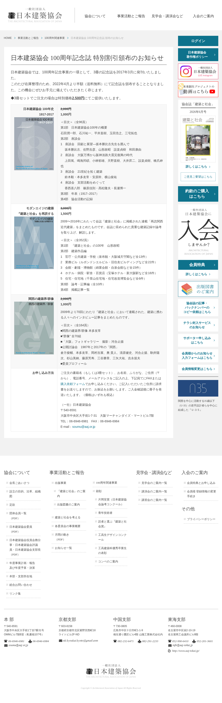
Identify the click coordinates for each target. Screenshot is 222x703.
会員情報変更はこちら (197, 369)
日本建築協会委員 (20, 529)
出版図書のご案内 (68, 504)
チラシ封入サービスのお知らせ (197, 325)
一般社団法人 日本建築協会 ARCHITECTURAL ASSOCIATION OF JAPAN (41, 15)
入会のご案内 (203, 16)
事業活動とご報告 (131, 16)
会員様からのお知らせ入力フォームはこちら (197, 355)
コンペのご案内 (108, 561)
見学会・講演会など (167, 16)
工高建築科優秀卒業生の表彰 (112, 551)
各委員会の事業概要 (67, 526)
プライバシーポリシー (201, 519)
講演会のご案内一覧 (154, 491)
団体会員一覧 (17, 516)
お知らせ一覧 (63, 548)
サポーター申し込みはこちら (197, 340)
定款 (12, 504)
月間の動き (62, 537)
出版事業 (60, 483)
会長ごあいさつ (19, 483)
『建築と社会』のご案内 (71, 494)
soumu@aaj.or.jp (83, 426)
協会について (95, 16)
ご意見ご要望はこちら (198, 176)
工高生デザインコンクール (112, 537)
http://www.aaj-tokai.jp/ (185, 650)
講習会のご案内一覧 (154, 500)
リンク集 (15, 593)
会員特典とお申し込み (201, 483)
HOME (8, 38)
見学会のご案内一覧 (154, 483)
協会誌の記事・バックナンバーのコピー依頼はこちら (197, 307)
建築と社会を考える (67, 517)
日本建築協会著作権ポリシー (197, 54)
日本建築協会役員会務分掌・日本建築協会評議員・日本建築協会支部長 (25, 547)
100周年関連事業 (55, 38)
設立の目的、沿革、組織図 (25, 494)
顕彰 (99, 491)
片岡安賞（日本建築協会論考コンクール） (112, 502)
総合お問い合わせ (20, 584)
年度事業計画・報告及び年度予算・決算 (22, 565)
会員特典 (197, 265)
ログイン (198, 41)
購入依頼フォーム (73, 384)
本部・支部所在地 (20, 576)
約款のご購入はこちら (197, 194)
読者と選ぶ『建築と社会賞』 (112, 524)
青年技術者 (105, 512)
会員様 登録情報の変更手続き (201, 494)
